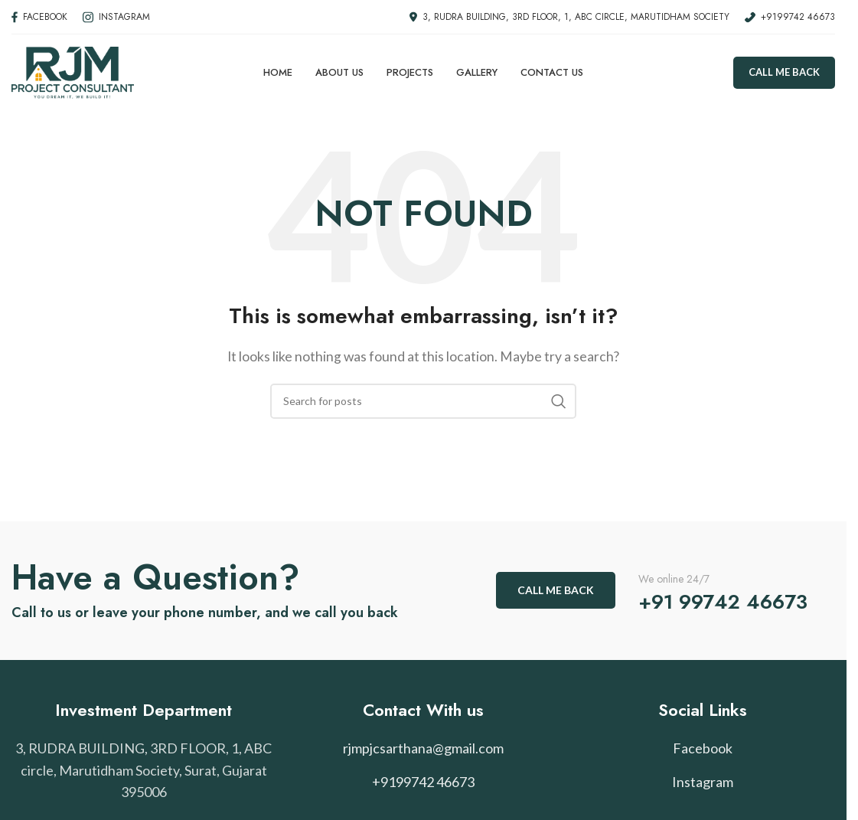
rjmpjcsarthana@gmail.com (423, 748)
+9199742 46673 (423, 781)
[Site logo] (72, 71)
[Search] (423, 401)
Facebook (702, 748)
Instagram (702, 781)
